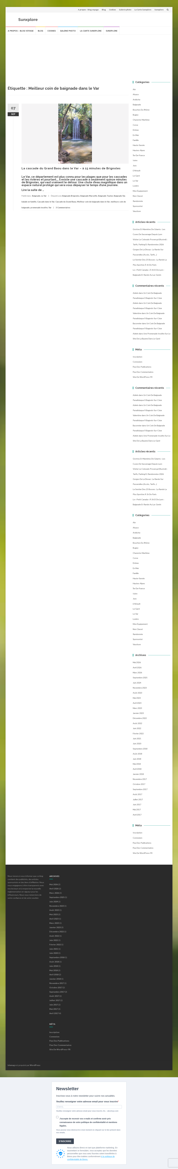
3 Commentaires (63, 207)
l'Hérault (136, 170)
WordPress (35, 1065)
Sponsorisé (138, 206)
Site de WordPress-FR (142, 377)
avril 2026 (137, 667)
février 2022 (138, 733)
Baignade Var (119, 196)
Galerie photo (125, 9)
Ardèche (136, 99)
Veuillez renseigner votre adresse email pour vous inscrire (87, 1101)
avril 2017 (137, 814)
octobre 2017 (139, 784)
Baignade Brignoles (71, 196)
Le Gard (136, 175)
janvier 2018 (138, 774)
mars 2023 (137, 708)
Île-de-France (139, 155)
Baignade (36, 196)
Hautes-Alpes (139, 150)
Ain (134, 89)
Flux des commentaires (143, 372)
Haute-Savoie (139, 145)
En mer (136, 135)
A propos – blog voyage (88, 9)
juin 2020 (137, 743)
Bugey (135, 115)
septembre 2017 (140, 789)
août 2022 (137, 723)
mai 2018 (137, 764)
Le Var (44, 196)
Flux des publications (142, 367)
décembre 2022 (140, 718)
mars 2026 (137, 672)
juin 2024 (137, 683)
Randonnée (138, 201)
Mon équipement (140, 191)
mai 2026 (137, 662)
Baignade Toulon (105, 196)
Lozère (136, 186)
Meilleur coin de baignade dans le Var (93, 202)
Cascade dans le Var (46, 202)
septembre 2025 (140, 677)
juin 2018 (137, 759)
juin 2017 (137, 804)
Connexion (137, 362)
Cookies (112, 9)
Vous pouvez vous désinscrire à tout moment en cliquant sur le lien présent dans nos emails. (88, 1131)
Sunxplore (159, 9)
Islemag (11, 1065)
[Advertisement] (89, 55)
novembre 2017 (140, 779)
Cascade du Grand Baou (65, 202)
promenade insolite (39, 207)
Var (50, 207)
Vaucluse (137, 211)
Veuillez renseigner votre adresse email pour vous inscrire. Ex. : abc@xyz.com (87, 1111)
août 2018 (137, 754)
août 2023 (137, 693)
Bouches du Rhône (141, 110)
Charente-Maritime (141, 120)
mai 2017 (137, 809)
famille (136, 140)
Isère (135, 160)
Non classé (138, 196)
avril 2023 (137, 703)
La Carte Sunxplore (142, 9)
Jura (134, 165)
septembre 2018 (140, 748)
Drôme (136, 130)
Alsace (136, 94)
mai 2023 (137, 698)
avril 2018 (137, 769)
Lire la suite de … (33, 190)
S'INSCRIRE (65, 1141)
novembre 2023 (140, 688)
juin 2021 (137, 738)
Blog (104, 9)
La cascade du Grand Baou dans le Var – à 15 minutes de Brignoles (71, 168)
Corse (135, 125)
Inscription (137, 357)
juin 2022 (137, 728)
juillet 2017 (138, 799)
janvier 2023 (138, 713)
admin (135, 293)
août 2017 (137, 794)
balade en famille (29, 202)
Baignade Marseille (88, 196)
